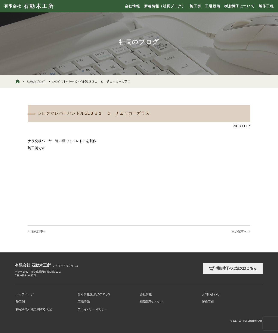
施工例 (195, 6)
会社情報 (132, 6)
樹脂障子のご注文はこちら (233, 268)
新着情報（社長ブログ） (165, 6)
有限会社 (29, 6)
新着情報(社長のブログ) (94, 294)
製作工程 (266, 6)
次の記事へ (239, 231)
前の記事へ (38, 231)
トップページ (25, 294)
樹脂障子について (239, 6)
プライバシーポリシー (93, 309)
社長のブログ (36, 81)
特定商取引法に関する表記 (34, 309)
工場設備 (212, 6)
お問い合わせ (211, 294)
